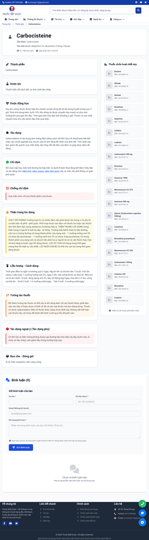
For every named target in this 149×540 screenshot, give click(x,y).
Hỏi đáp (77, 19)
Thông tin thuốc (34, 19)
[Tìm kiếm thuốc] (96, 10)
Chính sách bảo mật (87, 513)
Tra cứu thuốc (47, 509)
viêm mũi (26, 171)
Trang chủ (11, 19)
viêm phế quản (52, 171)
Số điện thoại (82, 396)
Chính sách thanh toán (88, 517)
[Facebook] (136, 2)
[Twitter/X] (145, 2)
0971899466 (130, 514)
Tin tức (58, 19)
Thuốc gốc (19, 24)
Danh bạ (97, 19)
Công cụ (117, 19)
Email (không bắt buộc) (19, 408)
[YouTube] (141, 2)
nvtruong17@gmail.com (134, 518)
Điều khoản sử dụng (87, 509)
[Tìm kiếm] (138, 10)
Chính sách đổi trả (86, 521)
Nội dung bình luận (17, 420)
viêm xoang (38, 171)
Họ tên (12, 396)
